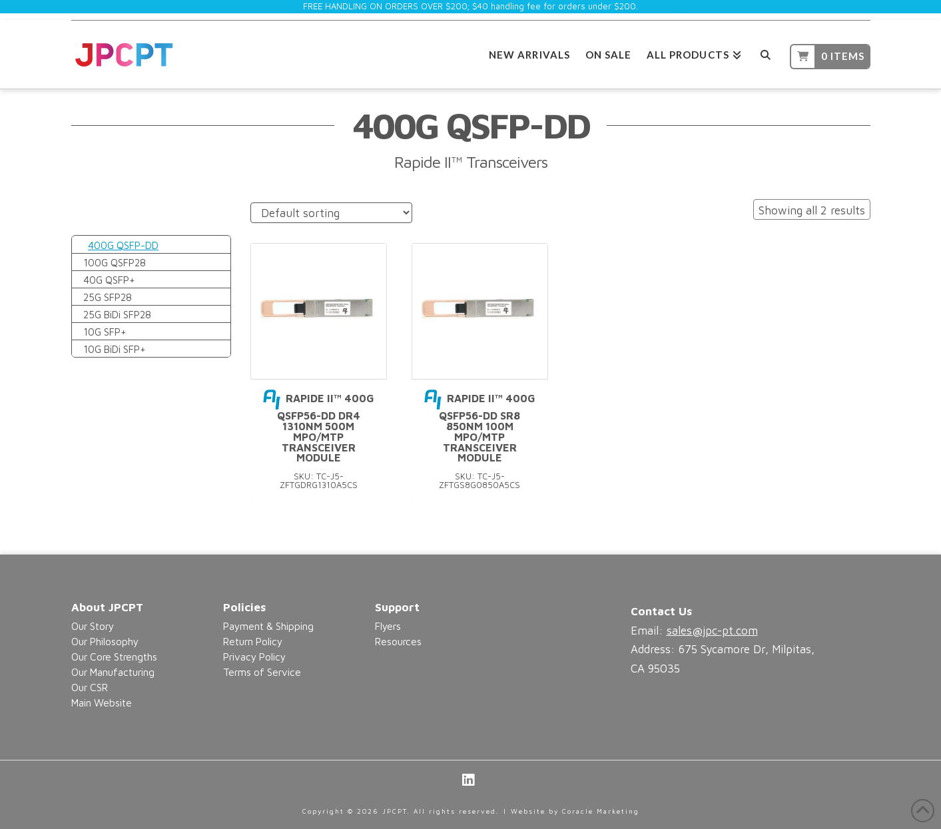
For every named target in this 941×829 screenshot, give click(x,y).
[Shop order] (331, 212)
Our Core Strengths (114, 657)
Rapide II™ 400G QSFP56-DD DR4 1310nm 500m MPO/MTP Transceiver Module (318, 427)
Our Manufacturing (113, 672)
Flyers (388, 626)
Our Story (92, 626)
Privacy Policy (254, 657)
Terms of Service (262, 672)
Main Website (101, 702)
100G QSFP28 (114, 262)
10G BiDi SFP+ (114, 349)
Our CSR (89, 687)
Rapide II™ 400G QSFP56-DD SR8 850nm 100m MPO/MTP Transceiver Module (479, 427)
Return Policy (252, 641)
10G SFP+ (105, 332)
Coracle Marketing (600, 811)
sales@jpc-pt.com (712, 630)
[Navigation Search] (765, 53)
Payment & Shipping (268, 626)
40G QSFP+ (109, 280)
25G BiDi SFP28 (117, 314)
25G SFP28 (107, 297)
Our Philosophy (105, 641)
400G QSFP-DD (123, 245)
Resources (398, 641)
